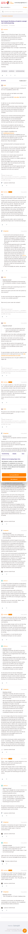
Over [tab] (23, 453)
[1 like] (8, 183)
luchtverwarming (20, 71)
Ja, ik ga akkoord (14, 474)
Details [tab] (14, 453)
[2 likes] (9, 861)
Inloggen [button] (25, 7)
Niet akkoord (14, 479)
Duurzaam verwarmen (7, 16)
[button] (25, 931)
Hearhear (5, 29)
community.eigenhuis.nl (20, 2)
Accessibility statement (17, 930)
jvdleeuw (5, 580)
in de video (16, 97)
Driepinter (6, 231)
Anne (4, 85)
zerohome (11, 71)
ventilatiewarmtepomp (8, 133)
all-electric (4, 71)
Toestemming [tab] (5, 453)
